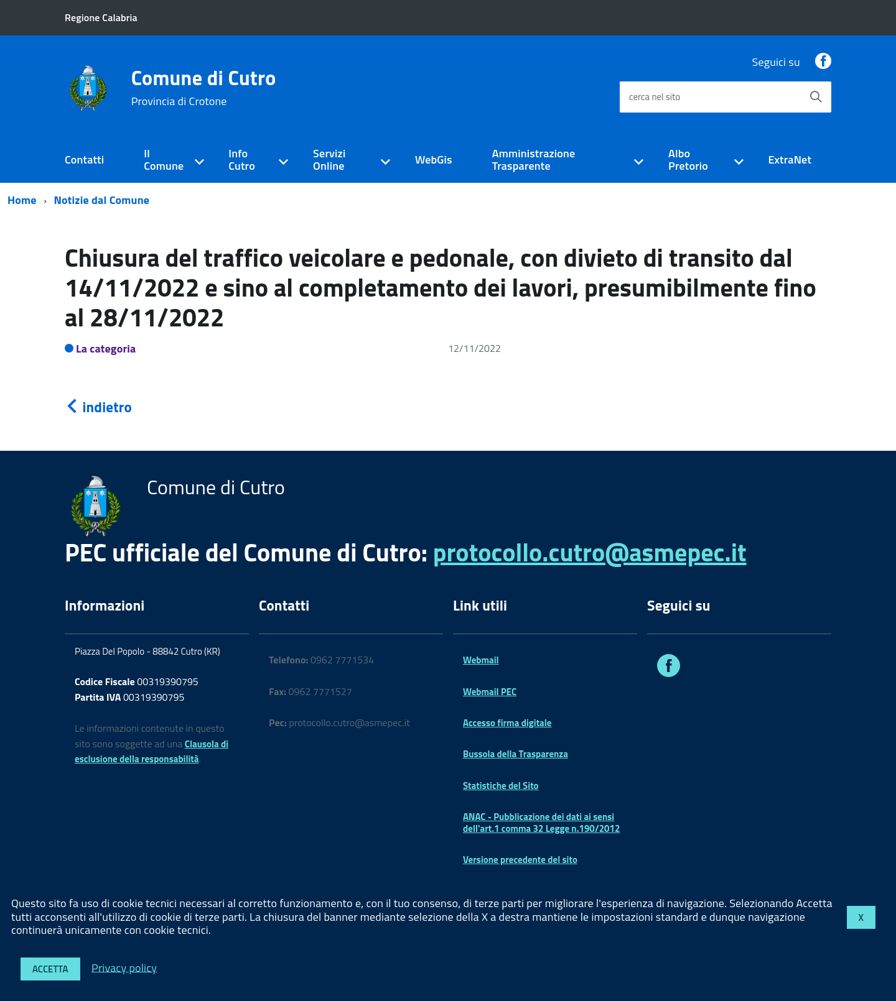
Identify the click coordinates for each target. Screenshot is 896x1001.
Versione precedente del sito (520, 859)
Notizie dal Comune (102, 199)
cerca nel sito (654, 96)
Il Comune (164, 160)
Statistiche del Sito (501, 785)
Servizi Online (329, 160)
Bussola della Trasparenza (515, 754)
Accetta (50, 969)
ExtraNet (789, 159)
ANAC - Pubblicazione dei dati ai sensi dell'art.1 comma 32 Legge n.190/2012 (541, 822)
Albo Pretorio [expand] (688, 160)
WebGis (433, 159)
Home (22, 199)
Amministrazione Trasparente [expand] (534, 160)
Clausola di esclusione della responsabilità (151, 752)
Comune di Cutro (203, 88)
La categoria (106, 348)
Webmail (481, 660)
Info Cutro (241, 160)
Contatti (84, 159)
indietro (98, 407)
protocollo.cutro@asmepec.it (590, 552)
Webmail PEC (489, 692)
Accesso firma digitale (507, 723)
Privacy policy (124, 967)
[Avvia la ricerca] (815, 97)
